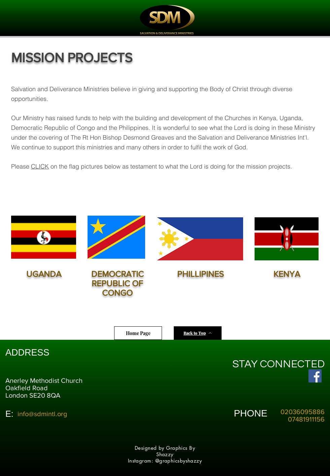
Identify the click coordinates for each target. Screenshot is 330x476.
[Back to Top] (198, 333)
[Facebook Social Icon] (315, 375)
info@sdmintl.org (42, 413)
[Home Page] (138, 333)
